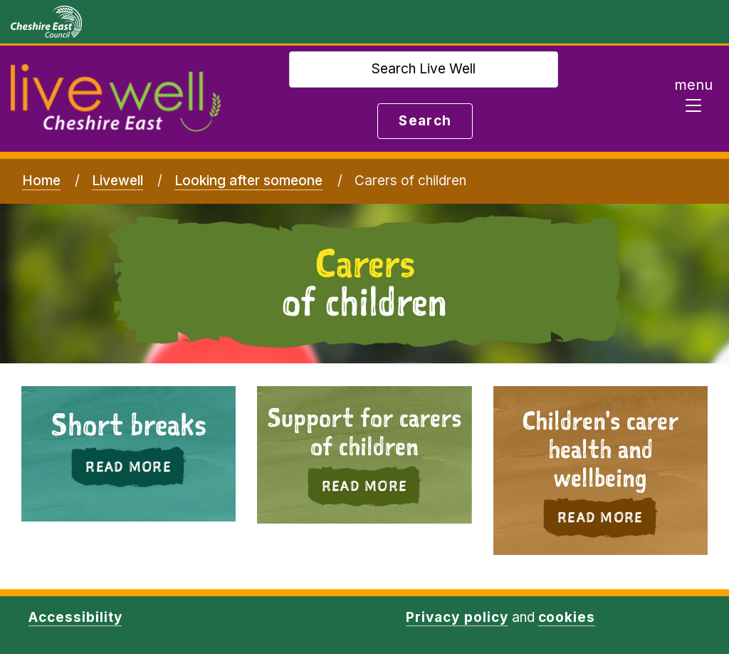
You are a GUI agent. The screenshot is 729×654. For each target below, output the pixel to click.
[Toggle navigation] (693, 99)
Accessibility (75, 617)
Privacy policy (457, 617)
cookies (567, 617)
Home (41, 180)
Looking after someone (248, 180)
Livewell (117, 180)
